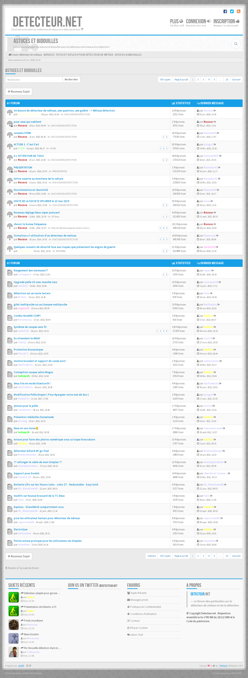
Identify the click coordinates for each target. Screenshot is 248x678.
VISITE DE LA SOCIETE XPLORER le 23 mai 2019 (41, 201)
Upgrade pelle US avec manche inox (35, 282)
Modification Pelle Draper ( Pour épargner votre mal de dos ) (51, 394)
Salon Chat (135, 634)
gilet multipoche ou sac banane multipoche (40, 304)
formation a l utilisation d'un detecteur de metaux (45, 235)
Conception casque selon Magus (33, 372)
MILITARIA (60, 251)
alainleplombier (28, 466)
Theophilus (25, 251)
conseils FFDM (22, 133)
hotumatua (25, 319)
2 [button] (198, 79)
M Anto (22, 297)
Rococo (22, 125)
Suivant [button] (236, 79)
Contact (133, 621)
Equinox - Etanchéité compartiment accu (39, 507)
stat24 (208, 338)
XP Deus (55, 216)
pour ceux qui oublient (27, 122)
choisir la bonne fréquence (30, 224)
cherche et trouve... (215, 473)
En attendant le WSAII (27, 338)
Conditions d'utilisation (142, 614)
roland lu (23, 398)
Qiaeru (39, 673)
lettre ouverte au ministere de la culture (38, 178)
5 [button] (214, 79)
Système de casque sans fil (30, 327)
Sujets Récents (137, 593)
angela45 (23, 308)
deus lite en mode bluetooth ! (32, 383)
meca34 (208, 507)
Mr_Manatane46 (28, 488)
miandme (24, 544)
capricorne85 (26, 522)
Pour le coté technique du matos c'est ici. (71, 228)
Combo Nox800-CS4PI (27, 316)
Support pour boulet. (27, 473)
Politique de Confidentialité (144, 607)
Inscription (226, 21)
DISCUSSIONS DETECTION (77, 114)
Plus (176, 21)
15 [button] (227, 79)
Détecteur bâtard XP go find (31, 451)
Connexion (198, 21)
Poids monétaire (32, 620)
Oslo (206, 293)
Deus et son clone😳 (26, 428)
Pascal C (23, 353)
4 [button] (209, 79)
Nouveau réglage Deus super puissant (37, 212)
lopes (207, 270)
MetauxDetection (28, 114)
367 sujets (165, 79)
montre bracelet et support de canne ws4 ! (40, 361)
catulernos (24, 410)
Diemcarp (209, 235)
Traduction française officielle (19, 673)
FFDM (21, 148)
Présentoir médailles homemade (34, 417)
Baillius (208, 316)
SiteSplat (223, 666)
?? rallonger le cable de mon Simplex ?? (38, 462)
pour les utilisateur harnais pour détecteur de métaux (47, 518)
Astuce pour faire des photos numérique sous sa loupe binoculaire (54, 439)
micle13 (23, 286)
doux (207, 201)
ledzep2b (24, 376)
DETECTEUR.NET (47, 22)
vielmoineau (211, 361)
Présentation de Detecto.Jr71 (38, 607)
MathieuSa (210, 304)
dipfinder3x (25, 365)
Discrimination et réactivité (31, 190)
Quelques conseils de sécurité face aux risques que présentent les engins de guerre (64, 247)
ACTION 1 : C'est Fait (26, 144)
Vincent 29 (24, 477)
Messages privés (137, 600)
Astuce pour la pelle (26, 406)
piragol (208, 144)
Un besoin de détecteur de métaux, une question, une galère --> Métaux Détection (64, 110)
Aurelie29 (209, 247)
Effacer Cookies (137, 628)
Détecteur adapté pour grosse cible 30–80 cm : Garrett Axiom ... (57, 593)
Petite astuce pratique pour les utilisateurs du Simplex (47, 541)
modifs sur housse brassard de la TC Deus (39, 496)
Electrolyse (20, 529)
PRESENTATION (23, 167)
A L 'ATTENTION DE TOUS (29, 156)
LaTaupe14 (24, 274)
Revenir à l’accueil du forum (22, 568)
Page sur (181, 79)
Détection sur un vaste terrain (32, 293)
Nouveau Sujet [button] (19, 91)
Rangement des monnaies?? (31, 270)
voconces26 (211, 282)
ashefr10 (23, 331)
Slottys (208, 110)
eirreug (22, 421)
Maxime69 (210, 133)
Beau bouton (30, 634)
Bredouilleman (27, 454)
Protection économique (28, 349)
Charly (22, 342)
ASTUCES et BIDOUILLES (23, 70)
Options (152, 555)
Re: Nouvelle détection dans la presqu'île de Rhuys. (51, 648)
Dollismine (24, 533)
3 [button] (203, 79)
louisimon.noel (213, 428)
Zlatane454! (211, 156)
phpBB (21, 666)
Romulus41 (210, 167)
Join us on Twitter (92, 585)
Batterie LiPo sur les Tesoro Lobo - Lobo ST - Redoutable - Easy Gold (56, 484)
